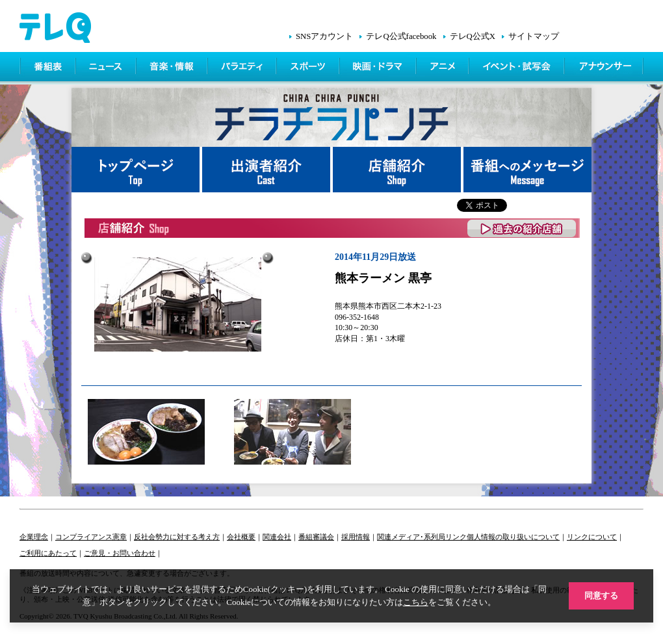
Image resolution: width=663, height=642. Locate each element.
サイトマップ (533, 36)
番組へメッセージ (527, 169)
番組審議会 (316, 537)
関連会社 (277, 537)
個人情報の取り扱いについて (513, 537)
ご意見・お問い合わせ (119, 553)
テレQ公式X (472, 36)
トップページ (137, 169)
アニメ (443, 68)
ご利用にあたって (48, 553)
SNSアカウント (324, 36)
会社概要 (241, 537)
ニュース (107, 68)
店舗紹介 (398, 169)
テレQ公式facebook (401, 36)
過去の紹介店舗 (522, 228)
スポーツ (309, 68)
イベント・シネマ (518, 68)
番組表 (48, 68)
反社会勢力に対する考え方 (177, 537)
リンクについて (592, 537)
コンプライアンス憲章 (91, 537)
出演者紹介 (267, 169)
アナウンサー (605, 68)
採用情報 (355, 537)
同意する (601, 595)
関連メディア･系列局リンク (422, 537)
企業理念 (34, 537)
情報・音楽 (173, 68)
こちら (415, 602)
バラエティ (243, 68)
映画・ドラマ (379, 68)
